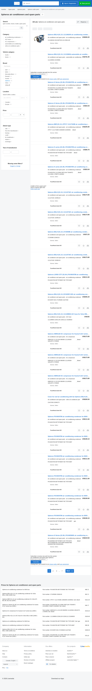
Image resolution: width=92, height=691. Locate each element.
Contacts (4, 657)
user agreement (64, 79)
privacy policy (53, 79)
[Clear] (27, 26)
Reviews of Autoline (29, 660)
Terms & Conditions (29, 650)
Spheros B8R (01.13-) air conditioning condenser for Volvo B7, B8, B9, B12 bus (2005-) (19, 599)
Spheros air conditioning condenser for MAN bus (16, 589)
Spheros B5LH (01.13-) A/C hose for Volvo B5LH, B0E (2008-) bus (19, 616)
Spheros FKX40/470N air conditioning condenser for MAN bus (69, 416)
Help (3, 654)
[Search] (24, 3)
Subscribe (36, 76)
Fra (7, 667)
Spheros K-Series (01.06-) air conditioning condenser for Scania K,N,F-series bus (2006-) (20, 605)
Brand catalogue (28, 663)
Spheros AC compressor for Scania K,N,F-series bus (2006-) (19, 611)
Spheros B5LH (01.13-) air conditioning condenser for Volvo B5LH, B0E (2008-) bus (19, 594)
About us (4, 650)
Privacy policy (28, 654)
